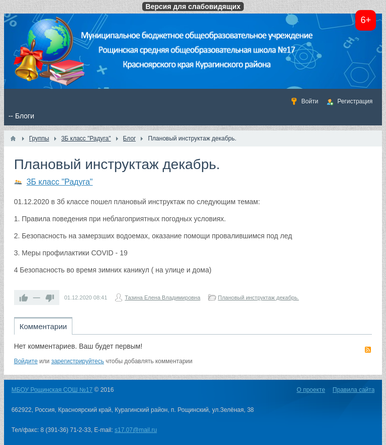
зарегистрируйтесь (77, 361)
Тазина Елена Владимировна (162, 297)
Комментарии (43, 326)
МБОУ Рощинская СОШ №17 (52, 389)
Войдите (26, 361)
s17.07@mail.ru (136, 429)
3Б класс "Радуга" (60, 182)
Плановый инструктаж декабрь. (258, 297)
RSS (368, 349)
